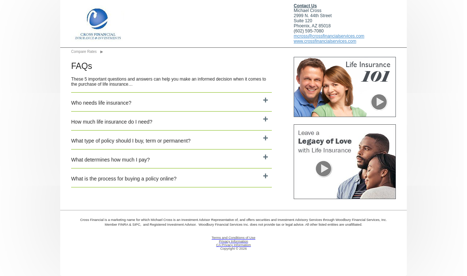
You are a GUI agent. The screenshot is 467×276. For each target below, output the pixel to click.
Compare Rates (84, 52)
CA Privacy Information (233, 245)
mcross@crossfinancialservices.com (329, 36)
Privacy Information (233, 241)
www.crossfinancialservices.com (325, 41)
